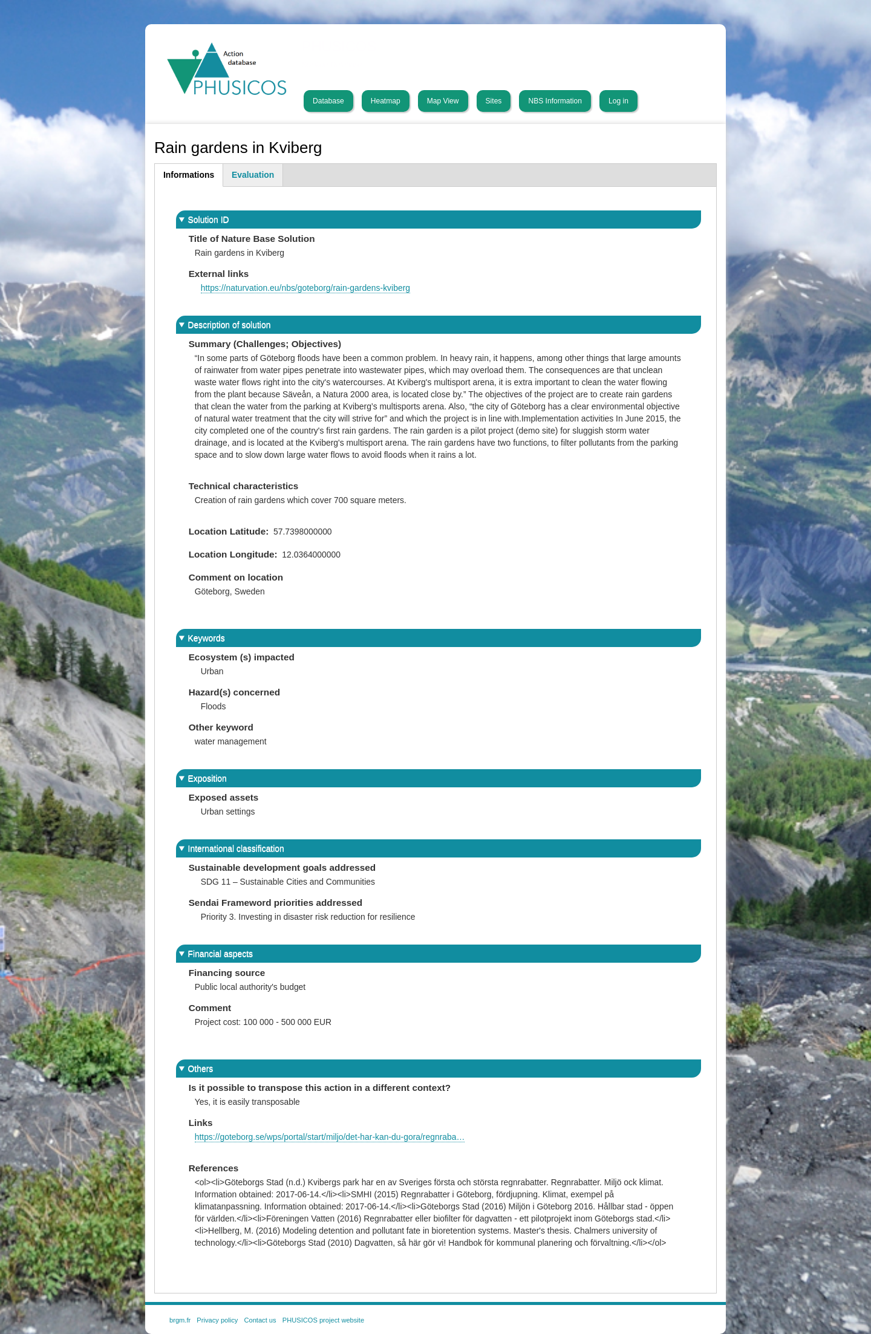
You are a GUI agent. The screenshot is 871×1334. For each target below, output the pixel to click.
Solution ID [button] (208, 219)
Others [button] (201, 1068)
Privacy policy (217, 1320)
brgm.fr (180, 1320)
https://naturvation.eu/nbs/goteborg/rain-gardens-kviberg (305, 288)
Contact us (260, 1320)
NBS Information (555, 101)
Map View (443, 101)
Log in (618, 101)
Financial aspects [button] (220, 953)
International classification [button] (236, 848)
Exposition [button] (207, 778)
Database (328, 101)
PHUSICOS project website (323, 1320)
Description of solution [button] (229, 325)
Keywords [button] (206, 638)
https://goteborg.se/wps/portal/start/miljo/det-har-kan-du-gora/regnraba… (330, 1137)
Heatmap (385, 101)
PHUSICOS (339, 46)
